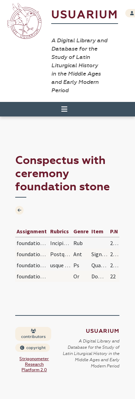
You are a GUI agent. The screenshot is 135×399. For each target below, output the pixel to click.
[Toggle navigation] (64, 109)
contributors (33, 334)
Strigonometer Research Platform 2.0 (34, 364)
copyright (33, 347)
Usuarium (84, 14)
